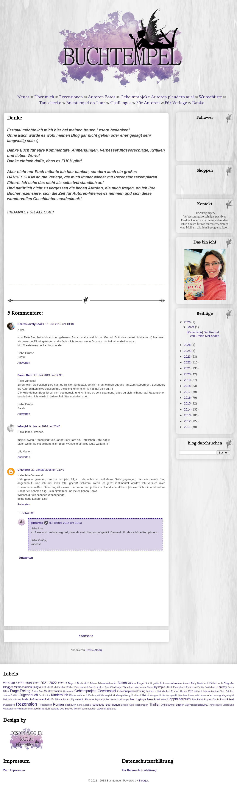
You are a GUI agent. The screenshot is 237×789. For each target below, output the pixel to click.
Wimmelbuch (89, 708)
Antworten (23, 362)
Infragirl (22, 426)
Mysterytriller (102, 699)
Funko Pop (37, 691)
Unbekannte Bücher (172, 704)
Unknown (23, 469)
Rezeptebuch (45, 705)
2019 (188, 380)
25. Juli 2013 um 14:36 (48, 375)
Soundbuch (113, 704)
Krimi (145, 695)
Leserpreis (193, 695)
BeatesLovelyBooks (30, 324)
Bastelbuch (202, 683)
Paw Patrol (197, 699)
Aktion (122, 683)
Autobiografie (152, 683)
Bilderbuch (216, 683)
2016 (188, 397)
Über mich (44, 97)
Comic (150, 687)
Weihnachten (42, 708)
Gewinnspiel (107, 691)
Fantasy (222, 687)
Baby (193, 683)
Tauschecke (50, 102)
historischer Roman (168, 691)
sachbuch (70, 704)
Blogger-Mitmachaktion (17, 687)
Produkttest (227, 699)
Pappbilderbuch (179, 699)
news (163, 699)
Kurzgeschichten (174, 695)
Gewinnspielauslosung (131, 691)
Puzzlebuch (9, 705)
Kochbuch (136, 695)
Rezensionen (71, 97)
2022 (188, 362)
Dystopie (159, 687)
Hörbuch (198, 691)
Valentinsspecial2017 (197, 704)
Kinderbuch (59, 695)
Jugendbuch (29, 695)
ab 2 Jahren (90, 683)
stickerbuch (141, 704)
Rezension (26, 704)
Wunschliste (210, 97)
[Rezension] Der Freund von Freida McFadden (203, 334)
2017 (188, 392)
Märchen (17, 699)
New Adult (153, 699)
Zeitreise (111, 708)
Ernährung (191, 687)
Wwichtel (101, 709)
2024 (188, 350)
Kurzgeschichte (157, 695)
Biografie (229, 683)
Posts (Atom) (94, 650)
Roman (58, 704)
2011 (188, 427)
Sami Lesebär (84, 705)
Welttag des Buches (62, 708)
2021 (188, 368)
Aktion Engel (136, 683)
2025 (188, 344)
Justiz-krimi (44, 695)
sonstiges (98, 704)
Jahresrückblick (11, 695)
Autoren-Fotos (101, 97)
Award (186, 683)
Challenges (120, 102)
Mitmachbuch (62, 699)
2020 (188, 374)
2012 (188, 421)
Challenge (116, 687)
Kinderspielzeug (122, 695)
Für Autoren (148, 102)
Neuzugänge (138, 699)
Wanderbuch (9, 709)
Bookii (47, 687)
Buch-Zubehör (58, 687)
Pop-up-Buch (211, 699)
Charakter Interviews (134, 687)
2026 (188, 322)
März (191, 327)
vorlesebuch (216, 705)
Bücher (69, 687)
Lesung (216, 695)
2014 (188, 409)
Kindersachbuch (78, 695)
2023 (188, 356)
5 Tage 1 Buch (74, 683)
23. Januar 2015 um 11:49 (47, 469)
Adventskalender (107, 683)
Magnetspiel (228, 695)
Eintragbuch (179, 687)
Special (124, 705)
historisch (151, 691)
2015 (188, 403)
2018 (188, 386)
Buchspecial (81, 687)
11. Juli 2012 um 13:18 (59, 324)
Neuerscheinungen (120, 699)
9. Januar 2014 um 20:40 (44, 426)
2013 (188, 415)
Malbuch (7, 699)
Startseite (86, 636)
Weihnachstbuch (24, 709)
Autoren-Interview (171, 683)
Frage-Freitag (20, 691)
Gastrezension (53, 691)
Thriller (154, 704)
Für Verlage (176, 102)
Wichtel (77, 709)
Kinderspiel (106, 695)
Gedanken (68, 691)
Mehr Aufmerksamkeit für (38, 699)
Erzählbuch (210, 687)
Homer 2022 (186, 691)
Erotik (200, 687)
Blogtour (38, 687)
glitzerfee (37, 522)
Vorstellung (228, 705)
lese (185, 695)
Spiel (131, 705)
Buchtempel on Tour (85, 102)
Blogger (143, 780)
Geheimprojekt (85, 691)
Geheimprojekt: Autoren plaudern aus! (157, 97)
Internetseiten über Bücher (218, 691)
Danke (198, 102)
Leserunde (206, 695)
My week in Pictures (82, 699)
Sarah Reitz (25, 375)
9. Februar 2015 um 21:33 (65, 522)
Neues (23, 97)
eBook (169, 687)
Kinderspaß (94, 695)
